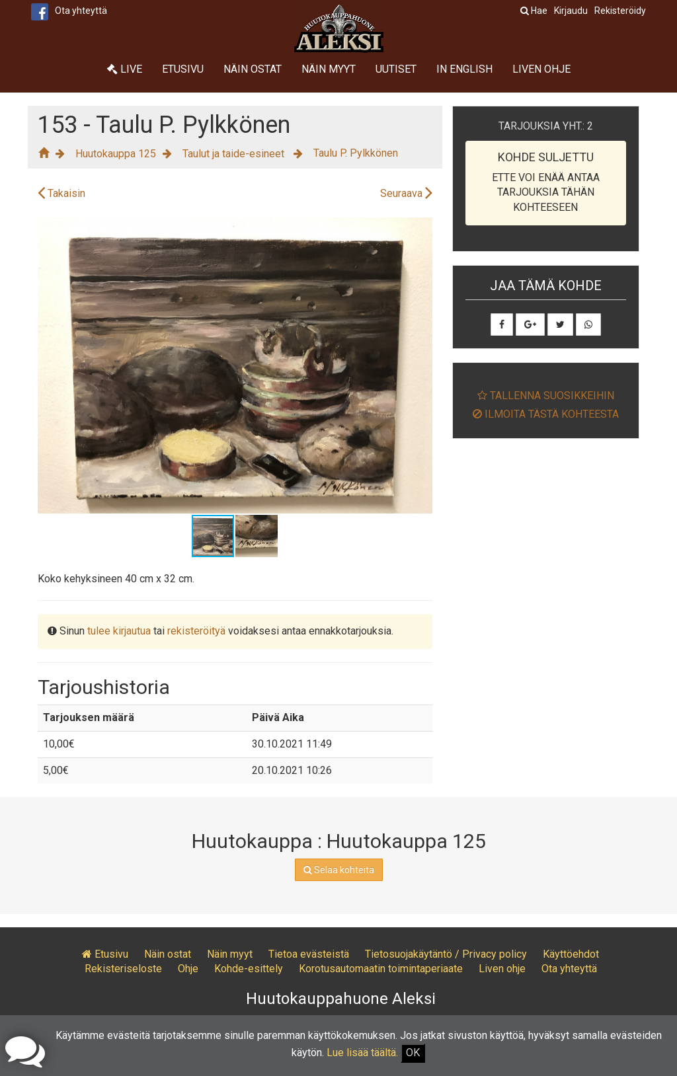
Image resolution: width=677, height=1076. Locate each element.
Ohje (188, 968)
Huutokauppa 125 (115, 153)
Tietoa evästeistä (308, 954)
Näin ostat (252, 69)
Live (124, 69)
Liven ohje (541, 69)
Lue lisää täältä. (362, 1052)
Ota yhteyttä (81, 10)
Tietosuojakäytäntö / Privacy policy (446, 954)
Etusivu (183, 69)
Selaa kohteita (338, 870)
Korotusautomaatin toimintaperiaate (381, 968)
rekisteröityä (196, 631)
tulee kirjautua (119, 631)
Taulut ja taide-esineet (234, 153)
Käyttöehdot (571, 954)
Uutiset (396, 69)
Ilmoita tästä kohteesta (546, 414)
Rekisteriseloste (123, 968)
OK (413, 1052)
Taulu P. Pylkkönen (355, 153)
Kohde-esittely (248, 968)
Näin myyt (328, 69)
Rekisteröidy (620, 10)
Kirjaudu (571, 10)
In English (464, 69)
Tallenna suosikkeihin (545, 395)
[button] (420, 229)
